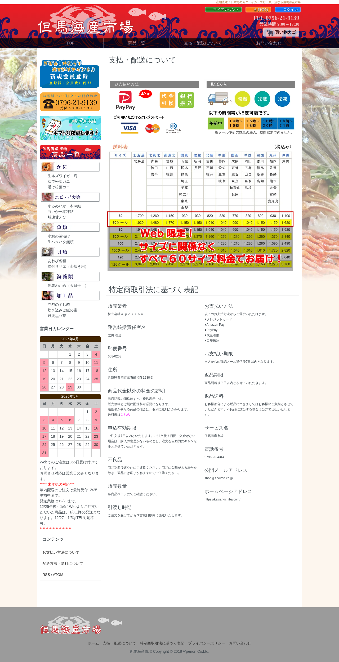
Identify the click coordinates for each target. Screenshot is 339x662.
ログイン (288, 9)
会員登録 (258, 9)
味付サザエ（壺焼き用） (68, 266)
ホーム (93, 643)
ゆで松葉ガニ (59, 181)
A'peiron (189, 651)
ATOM (58, 574)
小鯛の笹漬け (59, 236)
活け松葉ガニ (59, 187)
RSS (46, 574)
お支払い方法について (60, 552)
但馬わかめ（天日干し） (68, 285)
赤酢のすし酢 (59, 304)
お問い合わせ (269, 43)
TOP (70, 43)
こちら (125, 415)
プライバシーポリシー (206, 643)
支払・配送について (203, 43)
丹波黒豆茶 (57, 316)
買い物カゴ (281, 32)
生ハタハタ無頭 (61, 242)
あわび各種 (57, 261)
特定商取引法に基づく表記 (162, 643)
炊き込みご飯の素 (62, 310)
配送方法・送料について (62, 563)
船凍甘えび (57, 217)
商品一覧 (136, 43)
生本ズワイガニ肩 (62, 176)
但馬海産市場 (141, 651)
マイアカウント (223, 9)
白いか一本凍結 (61, 211)
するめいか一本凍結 (64, 206)
